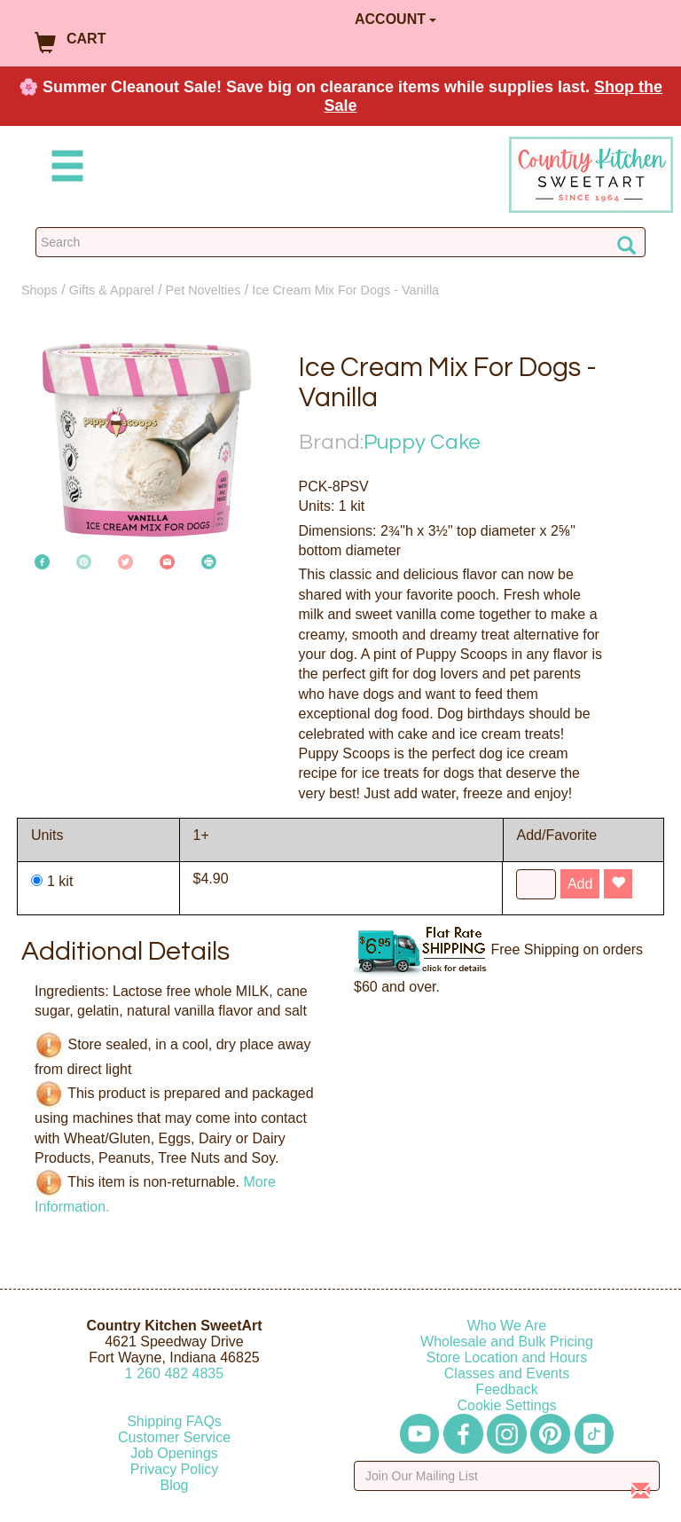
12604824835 (174, 1373)
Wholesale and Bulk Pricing (506, 1341)
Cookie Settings (506, 1405)
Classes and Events (506, 1373)
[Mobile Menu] (64, 169)
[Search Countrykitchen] (340, 242)
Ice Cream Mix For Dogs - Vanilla (345, 290)
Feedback (506, 1389)
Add (580, 883)
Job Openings (174, 1453)
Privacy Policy (174, 1469)
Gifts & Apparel (111, 290)
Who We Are (507, 1325)
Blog (174, 1485)
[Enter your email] (507, 1476)
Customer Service (174, 1437)
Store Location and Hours (507, 1357)
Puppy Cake (422, 442)
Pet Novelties (203, 290)
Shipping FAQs (174, 1421)
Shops (39, 290)
